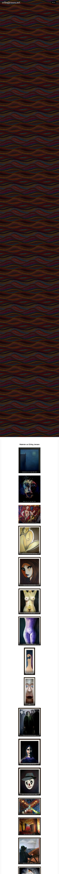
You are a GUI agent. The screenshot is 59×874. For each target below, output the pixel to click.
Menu (53, 2)
